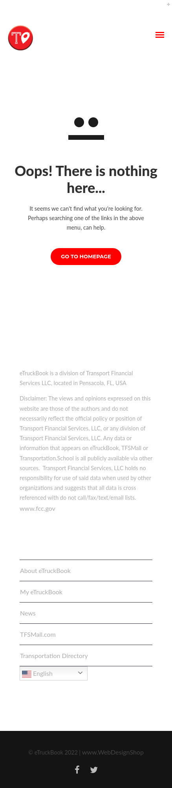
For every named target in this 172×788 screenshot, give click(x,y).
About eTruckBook (45, 570)
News (28, 613)
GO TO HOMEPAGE (86, 256)
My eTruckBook (41, 591)
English (37, 674)
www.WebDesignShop (113, 752)
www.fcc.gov (37, 508)
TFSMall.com (38, 634)
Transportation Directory (54, 655)
